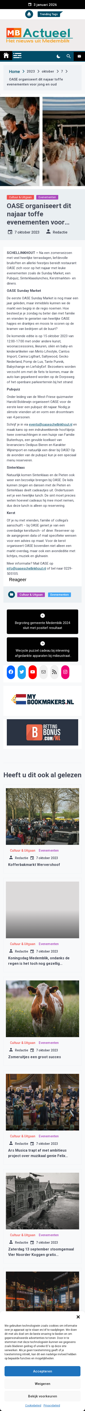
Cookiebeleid (33, 1405)
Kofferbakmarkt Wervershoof (34, 865)
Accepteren (42, 1371)
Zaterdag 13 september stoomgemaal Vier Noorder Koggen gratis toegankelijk (41, 1254)
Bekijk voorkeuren (42, 1396)
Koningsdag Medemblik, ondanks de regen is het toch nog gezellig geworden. (39, 963)
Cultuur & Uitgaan (20, 197)
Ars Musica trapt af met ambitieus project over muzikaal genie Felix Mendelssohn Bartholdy (37, 1155)
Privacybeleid (52, 1405)
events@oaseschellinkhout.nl (50, 424)
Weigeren (42, 1384)
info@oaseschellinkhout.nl (26, 568)
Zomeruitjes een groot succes (34, 1057)
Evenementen (47, 197)
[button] (78, 1317)
